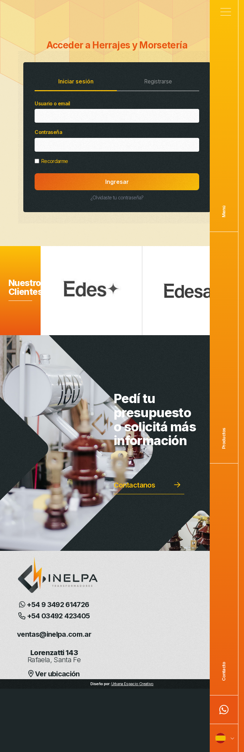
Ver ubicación (53, 674)
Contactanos (134, 485)
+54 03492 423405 (54, 616)
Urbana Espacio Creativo (132, 683)
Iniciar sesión (76, 81)
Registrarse (158, 81)
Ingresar (117, 181)
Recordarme (51, 161)
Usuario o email (117, 111)
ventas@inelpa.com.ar (54, 634)
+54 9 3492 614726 (54, 604)
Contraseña (117, 140)
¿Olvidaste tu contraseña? (117, 197)
